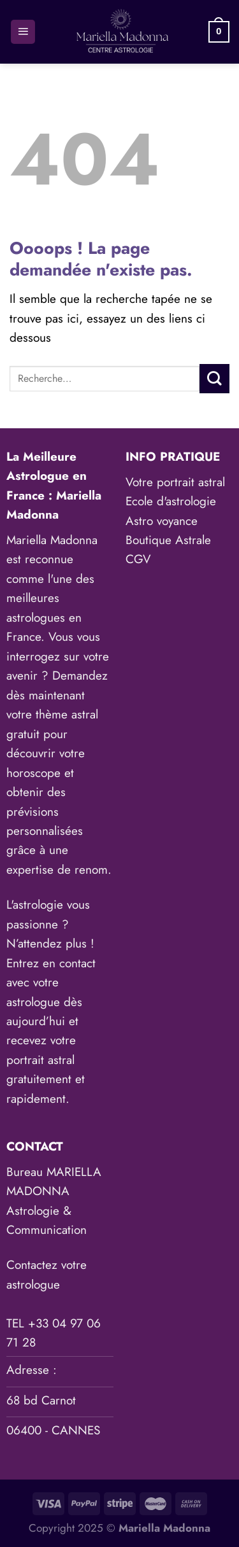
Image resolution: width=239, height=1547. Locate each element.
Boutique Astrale (168, 540)
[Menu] (23, 32)
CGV (138, 559)
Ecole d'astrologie (171, 501)
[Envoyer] (214, 378)
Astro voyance (162, 520)
